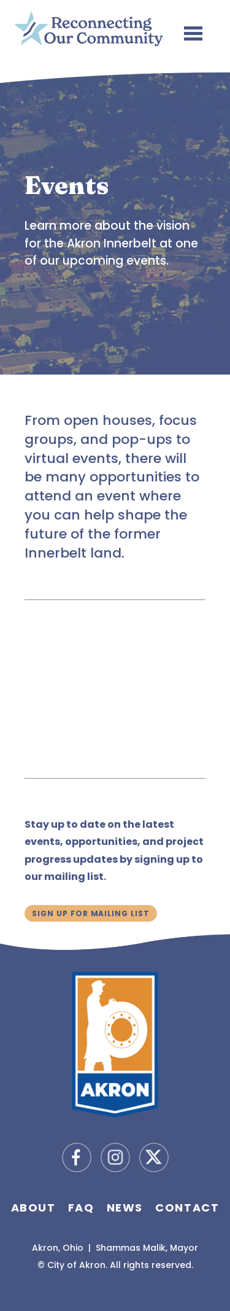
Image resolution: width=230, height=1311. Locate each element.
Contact (187, 1207)
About (33, 1207)
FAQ (81, 1207)
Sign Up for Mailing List (91, 913)
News (125, 1207)
